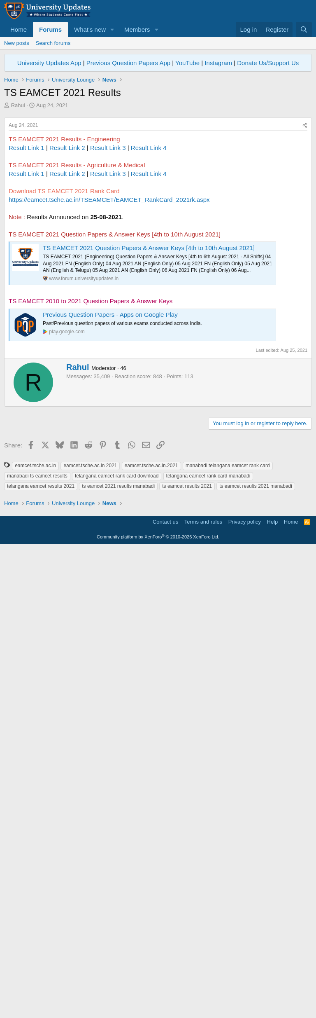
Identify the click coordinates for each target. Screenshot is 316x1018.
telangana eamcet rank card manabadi (208, 830)
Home (18, 29)
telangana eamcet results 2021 (40, 840)
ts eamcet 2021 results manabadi (118, 840)
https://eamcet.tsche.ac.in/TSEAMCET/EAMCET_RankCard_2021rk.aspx (109, 314)
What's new (90, 29)
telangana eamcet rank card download (116, 830)
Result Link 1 (26, 263)
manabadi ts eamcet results (37, 830)
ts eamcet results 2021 (187, 840)
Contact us (165, 991)
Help (272, 991)
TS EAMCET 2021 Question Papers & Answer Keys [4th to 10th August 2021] (149, 363)
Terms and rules (203, 991)
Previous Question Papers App (128, 62)
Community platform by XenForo (158, 1006)
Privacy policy (244, 991)
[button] (112, 29)
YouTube (187, 62)
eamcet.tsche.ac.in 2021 (90, 820)
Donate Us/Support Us (268, 62)
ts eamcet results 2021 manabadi (255, 840)
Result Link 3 (108, 263)
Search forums (53, 43)
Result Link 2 (67, 263)
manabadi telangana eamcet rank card (228, 820)
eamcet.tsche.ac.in (35, 820)
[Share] (305, 241)
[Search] (304, 29)
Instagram (218, 62)
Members (137, 29)
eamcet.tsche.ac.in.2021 (151, 820)
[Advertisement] (158, 171)
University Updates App (49, 62)
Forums (50, 29)
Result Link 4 (149, 263)
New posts (16, 43)
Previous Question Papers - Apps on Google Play (110, 429)
